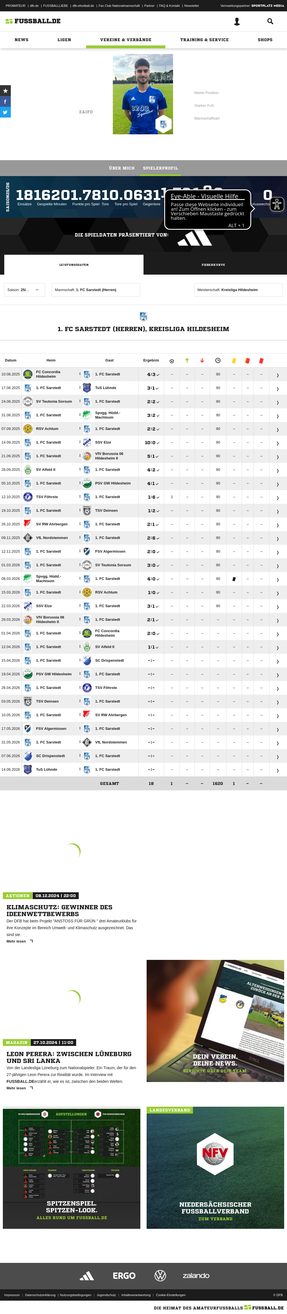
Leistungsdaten (74, 264)
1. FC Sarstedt (75, 96)
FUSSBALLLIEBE (55, 5)
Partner (149, 5)
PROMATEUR (15, 5)
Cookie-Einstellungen (171, 1295)
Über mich (122, 168)
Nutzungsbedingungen (75, 1295)
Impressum (12, 1295)
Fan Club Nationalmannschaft (119, 5)
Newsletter (191, 5)
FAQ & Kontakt (169, 5)
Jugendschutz (106, 1295)
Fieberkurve (213, 264)
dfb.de (34, 5)
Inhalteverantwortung (136, 1295)
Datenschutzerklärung (40, 1295)
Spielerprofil (160, 168)
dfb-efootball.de (83, 5)
